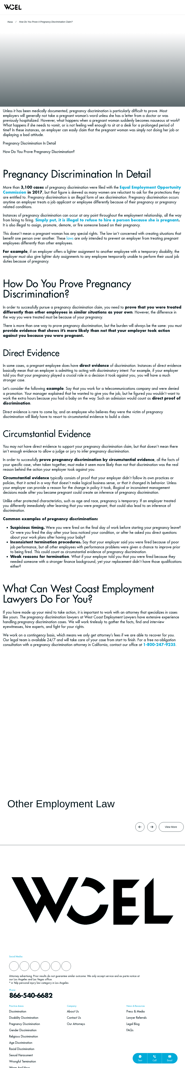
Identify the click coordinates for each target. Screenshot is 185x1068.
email (169, 1060)
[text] (140, 1056)
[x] (45, 966)
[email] (170, 1056)
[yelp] (24, 966)
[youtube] (66, 966)
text (140, 1060)
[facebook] (14, 966)
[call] (154, 1056)
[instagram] (35, 966)
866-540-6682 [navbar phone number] (30, 996)
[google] (56, 966)
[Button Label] (171, 827)
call (155, 1060)
